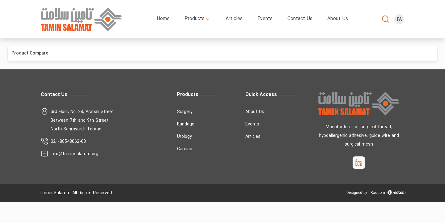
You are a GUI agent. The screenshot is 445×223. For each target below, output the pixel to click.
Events (252, 124)
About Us (254, 112)
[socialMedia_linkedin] (358, 162)
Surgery (185, 112)
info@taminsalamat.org (74, 154)
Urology (184, 136)
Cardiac (184, 149)
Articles (253, 136)
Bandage (185, 124)
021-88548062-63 (68, 141)
